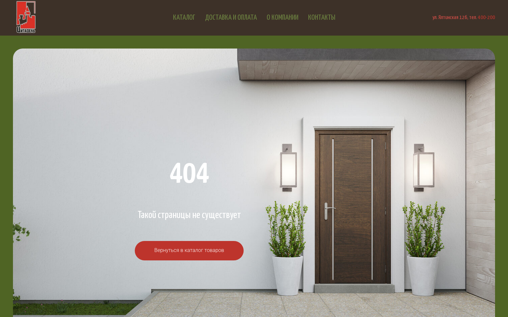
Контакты (321, 17)
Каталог (184, 17)
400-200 (486, 17)
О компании (282, 17)
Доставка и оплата (231, 17)
